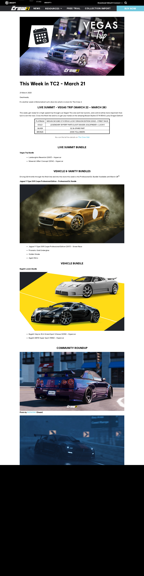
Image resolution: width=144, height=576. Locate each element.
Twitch (59, 556)
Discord (32, 556)
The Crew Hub (83, 137)
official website (63, 553)
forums (104, 553)
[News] (36, 8)
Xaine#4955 (32, 476)
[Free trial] (74, 8)
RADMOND (31, 412)
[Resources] (53, 8)
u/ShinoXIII (31, 539)
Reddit (109, 553)
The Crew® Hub (55, 559)
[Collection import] (97, 8)
